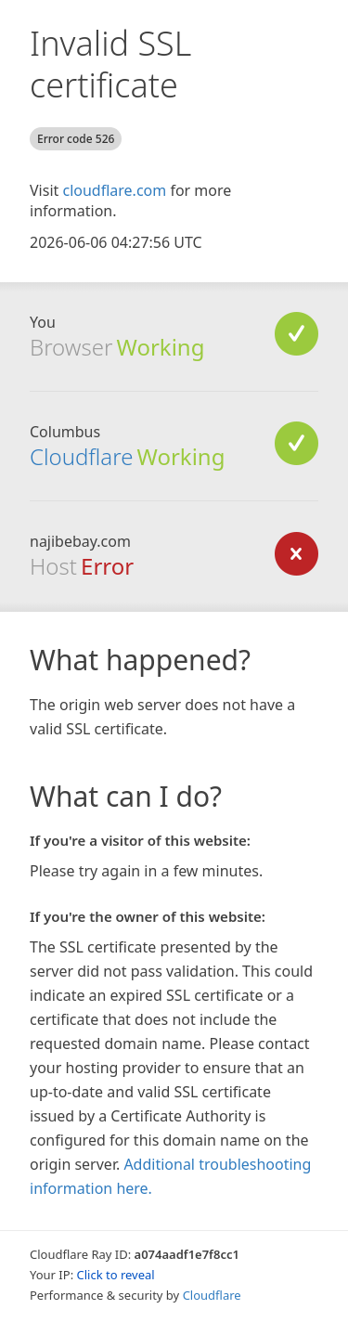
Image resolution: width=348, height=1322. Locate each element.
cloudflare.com (114, 190)
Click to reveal (116, 1274)
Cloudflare (81, 456)
